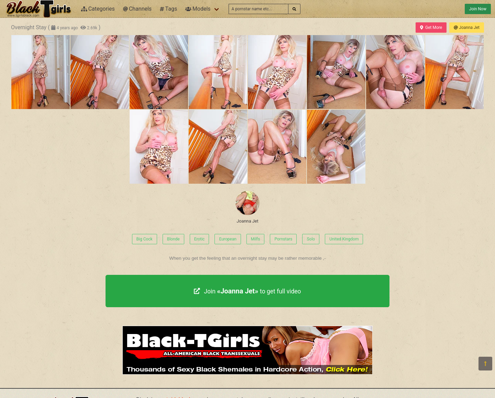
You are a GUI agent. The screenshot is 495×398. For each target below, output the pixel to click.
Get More (431, 27)
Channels (137, 9)
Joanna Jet (467, 27)
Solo (311, 239)
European (227, 239)
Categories (98, 9)
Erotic (199, 239)
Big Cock (144, 239)
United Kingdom (344, 239)
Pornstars (283, 239)
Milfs (255, 239)
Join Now (477, 9)
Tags (168, 9)
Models (197, 9)
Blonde (173, 239)
